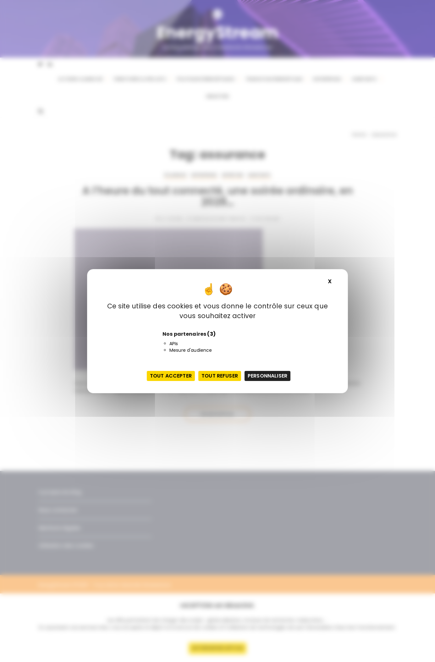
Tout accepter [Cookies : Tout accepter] (171, 375)
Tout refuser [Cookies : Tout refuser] (219, 375)
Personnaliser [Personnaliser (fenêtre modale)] (267, 375)
